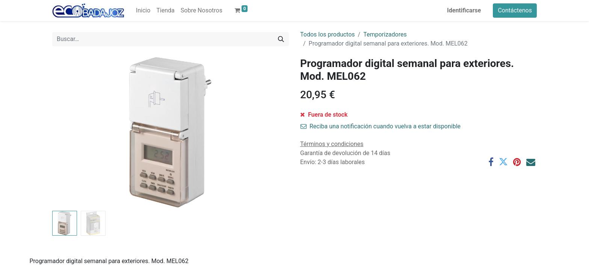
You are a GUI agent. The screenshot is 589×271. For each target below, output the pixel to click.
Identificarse (464, 10)
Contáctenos (515, 10)
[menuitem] (143, 10)
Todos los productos (327, 34)
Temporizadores (385, 34)
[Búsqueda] (281, 39)
